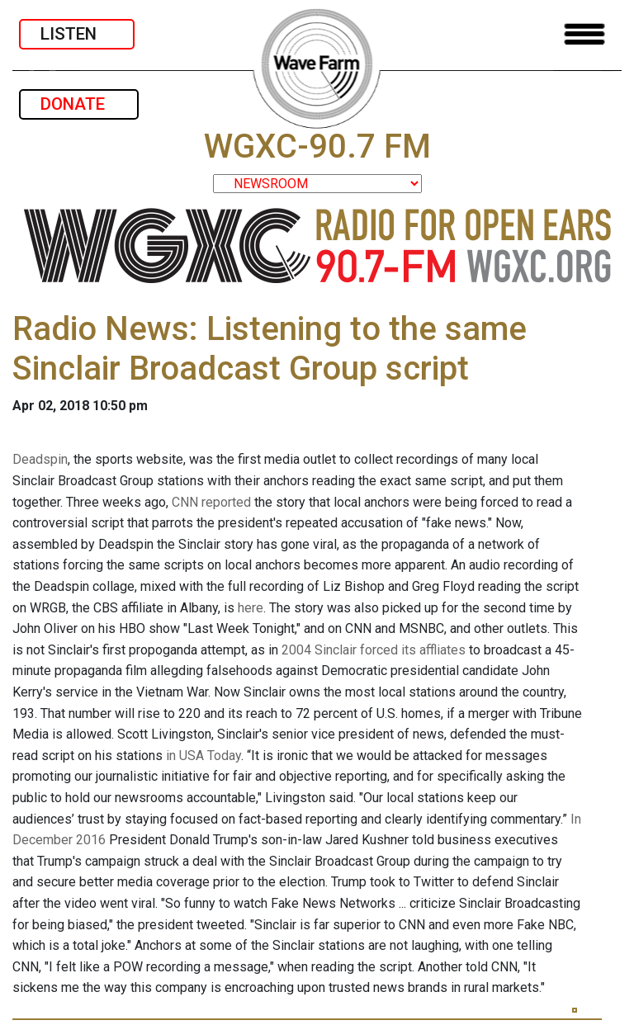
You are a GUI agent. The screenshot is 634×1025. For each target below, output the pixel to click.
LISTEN (76, 34)
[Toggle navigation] (584, 34)
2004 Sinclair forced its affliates (374, 650)
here (250, 608)
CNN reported (211, 502)
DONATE (78, 104)
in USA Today (203, 755)
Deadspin (40, 459)
